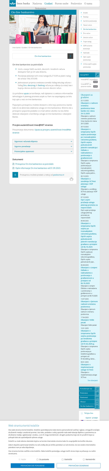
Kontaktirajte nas (86, 389)
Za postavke (44, 459)
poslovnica (57, 174)
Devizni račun (88, 37)
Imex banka (16, 47)
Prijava (106, 3)
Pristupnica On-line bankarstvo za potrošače (34, 164)
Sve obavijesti (93, 380)
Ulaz (95, 82)
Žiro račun (86, 33)
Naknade (86, 53)
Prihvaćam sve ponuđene (33, 465)
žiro (25, 85)
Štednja (85, 17)
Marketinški (90, 459)
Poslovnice (76, 3)
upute (26, 93)
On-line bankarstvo (43, 56)
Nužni (23, 459)
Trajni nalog (87, 42)
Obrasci (83, 402)
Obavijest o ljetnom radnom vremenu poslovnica (89, 304)
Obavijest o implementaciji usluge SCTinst (87, 367)
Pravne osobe (61, 3)
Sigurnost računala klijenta (25, 141)
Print (71, 179)
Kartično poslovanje (90, 21)
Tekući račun (87, 25)
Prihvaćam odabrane (79, 465)
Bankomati (84, 397)
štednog (41, 85)
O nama (88, 3)
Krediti (85, 13)
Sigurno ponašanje (22, 146)
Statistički (68, 459)
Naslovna (37, 3)
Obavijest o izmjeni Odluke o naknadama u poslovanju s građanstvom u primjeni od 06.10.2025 (89, 275)
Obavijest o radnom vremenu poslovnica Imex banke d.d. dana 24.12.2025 (89, 108)
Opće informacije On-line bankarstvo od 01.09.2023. (38, 168)
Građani (49, 3)
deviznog (31, 85)
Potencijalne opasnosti (24, 151)
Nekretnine (40, 8)
